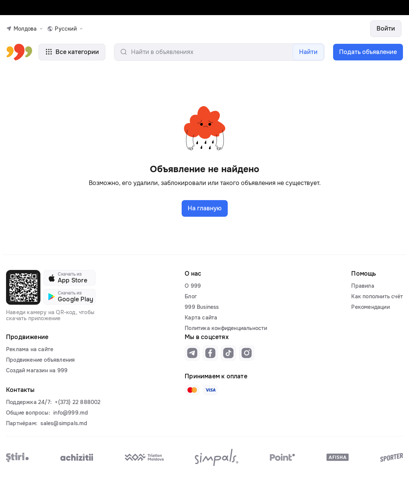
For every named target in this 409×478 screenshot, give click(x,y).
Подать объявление (368, 52)
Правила (362, 286)
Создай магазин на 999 (37, 370)
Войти (386, 28)
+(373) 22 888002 (77, 402)
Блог (191, 296)
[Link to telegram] (192, 353)
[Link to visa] (210, 390)
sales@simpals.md (63, 423)
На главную (205, 208)
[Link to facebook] (210, 353)
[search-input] (219, 52)
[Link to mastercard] (192, 390)
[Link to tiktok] (228, 353)
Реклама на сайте (29, 349)
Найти (308, 52)
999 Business (202, 307)
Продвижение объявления (40, 360)
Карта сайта (201, 318)
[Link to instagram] (246, 353)
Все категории (72, 52)
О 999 (193, 286)
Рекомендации (370, 307)
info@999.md (70, 413)
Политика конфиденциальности (226, 328)
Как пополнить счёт (377, 296)
